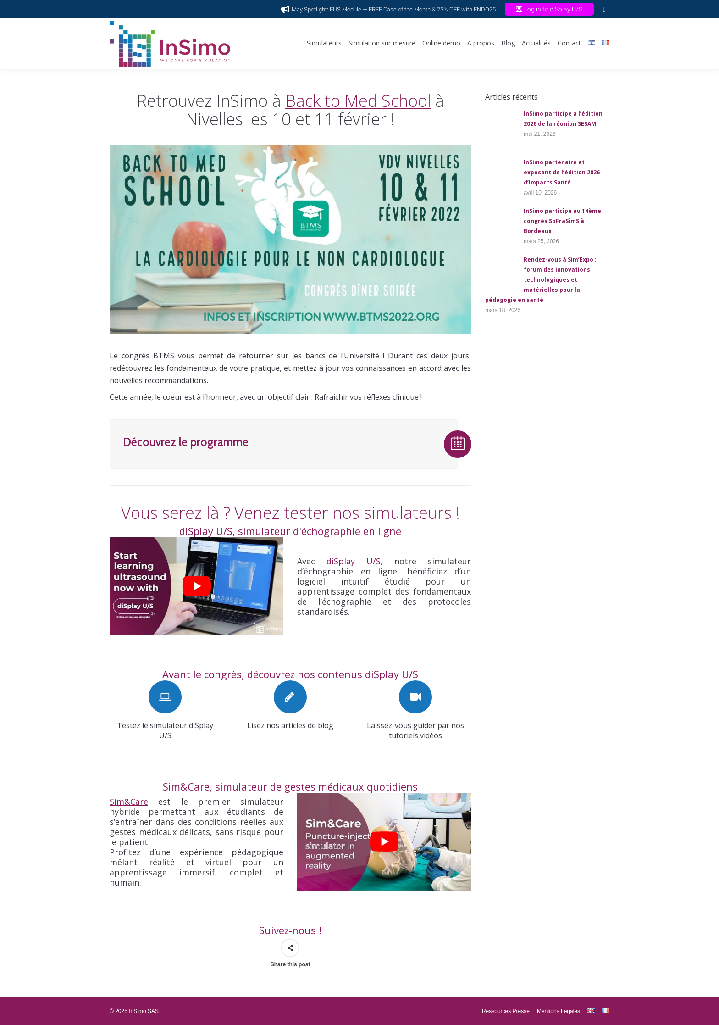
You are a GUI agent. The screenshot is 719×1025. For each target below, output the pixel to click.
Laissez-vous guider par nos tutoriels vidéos (415, 730)
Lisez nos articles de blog (290, 725)
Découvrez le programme (186, 442)
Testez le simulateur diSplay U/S (165, 730)
